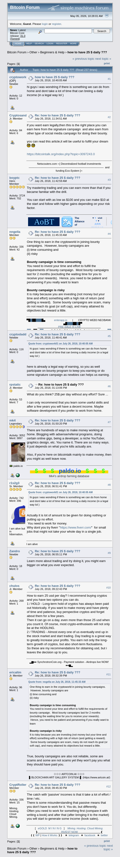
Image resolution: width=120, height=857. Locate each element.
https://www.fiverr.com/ (75, 527)
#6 (109, 386)
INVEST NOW (69, 831)
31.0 (22, 35)
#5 (109, 336)
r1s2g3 (14, 483)
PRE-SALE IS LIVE (69, 326)
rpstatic (15, 384)
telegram (74, 835)
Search (39, 43)
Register (61, 43)
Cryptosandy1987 (22, 115)
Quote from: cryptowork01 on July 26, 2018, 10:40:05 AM (60, 343)
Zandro (14, 551)
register (56, 23)
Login (50, 43)
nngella (14, 232)
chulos (14, 586)
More (73, 43)
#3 (109, 179)
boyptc (14, 178)
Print (107, 63)
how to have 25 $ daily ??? (87, 52)
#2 (109, 117)
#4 (109, 233)
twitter (104, 835)
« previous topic (83, 58)
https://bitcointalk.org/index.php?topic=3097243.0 (61, 154)
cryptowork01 (19, 77)
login (45, 23)
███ (39, 320)
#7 (109, 422)
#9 (109, 552)
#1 (109, 78)
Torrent (15, 38)
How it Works (49, 835)
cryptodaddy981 (21, 334)
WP (38, 835)
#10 (108, 587)
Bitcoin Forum (16, 52)
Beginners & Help (52, 52)
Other (33, 52)
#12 (108, 786)
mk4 (12, 420)
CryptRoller (17, 784)
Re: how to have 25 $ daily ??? (57, 115)
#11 (108, 674)
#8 (109, 484)
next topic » (103, 58)
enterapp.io (60, 320)
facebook (89, 835)
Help (29, 43)
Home (18, 43)
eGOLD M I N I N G (49, 828)
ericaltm (15, 672)
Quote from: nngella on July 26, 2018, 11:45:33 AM (56, 682)
